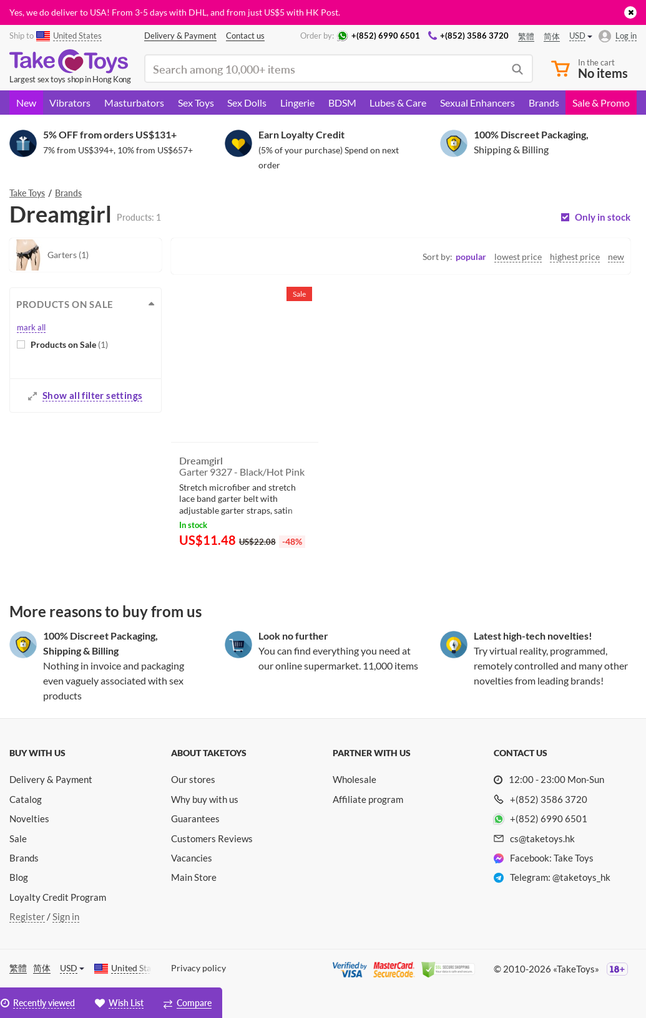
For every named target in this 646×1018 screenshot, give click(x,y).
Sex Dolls (247, 102)
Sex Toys (196, 102)
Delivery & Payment (50, 779)
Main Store (194, 877)
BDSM (342, 102)
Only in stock (602, 217)
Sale (18, 838)
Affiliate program (368, 799)
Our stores (193, 779)
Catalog (25, 799)
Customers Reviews (212, 838)
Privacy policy (198, 968)
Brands (544, 102)
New (26, 102)
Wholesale (354, 779)
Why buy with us (204, 799)
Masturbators (134, 102)
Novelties (29, 818)
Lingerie (297, 102)
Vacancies (191, 857)
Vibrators (70, 102)
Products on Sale (69, 344)
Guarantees (195, 818)
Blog (18, 877)
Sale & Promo (601, 102)
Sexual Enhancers (477, 102)
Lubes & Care (397, 102)
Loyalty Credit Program (57, 897)
